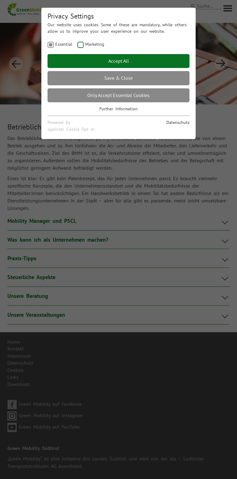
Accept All (118, 61)
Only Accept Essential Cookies (118, 95)
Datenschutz (177, 122)
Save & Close (118, 78)
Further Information (118, 109)
